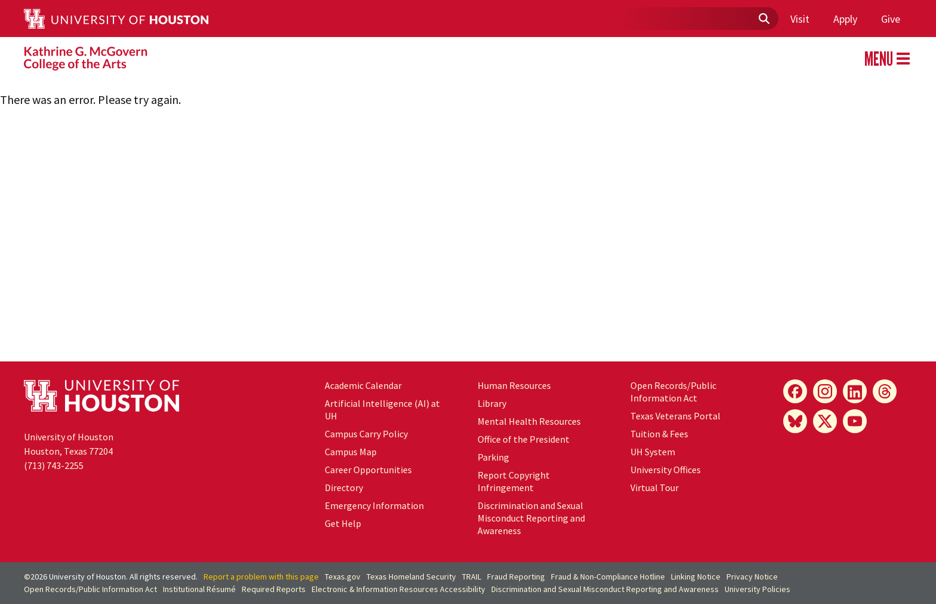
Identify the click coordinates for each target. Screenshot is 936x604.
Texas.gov (343, 576)
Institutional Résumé (199, 589)
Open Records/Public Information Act (673, 391)
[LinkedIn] (855, 391)
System (652, 452)
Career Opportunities (368, 470)
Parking (493, 457)
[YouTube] (855, 421)
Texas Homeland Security (411, 576)
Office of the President (523, 439)
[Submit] (763, 19)
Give (890, 19)
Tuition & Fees (659, 434)
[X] (825, 421)
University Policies (757, 589)
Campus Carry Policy (366, 434)
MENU (887, 58)
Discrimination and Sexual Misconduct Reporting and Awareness (531, 517)
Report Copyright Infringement (514, 481)
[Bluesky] (795, 421)
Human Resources (514, 385)
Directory (344, 487)
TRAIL (471, 576)
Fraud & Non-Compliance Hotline (608, 576)
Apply (845, 19)
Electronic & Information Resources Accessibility (398, 589)
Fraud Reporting (516, 576)
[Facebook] (795, 391)
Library (492, 403)
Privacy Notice (752, 576)
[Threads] (885, 391)
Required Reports (274, 589)
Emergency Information (374, 505)
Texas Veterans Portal (675, 416)
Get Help (343, 523)
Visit (799, 19)
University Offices (665, 470)
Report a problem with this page (261, 576)
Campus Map (351, 452)
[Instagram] (825, 391)
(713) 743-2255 (54, 465)
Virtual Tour (654, 487)
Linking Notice (696, 576)
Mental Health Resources (529, 421)
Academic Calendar (363, 385)
